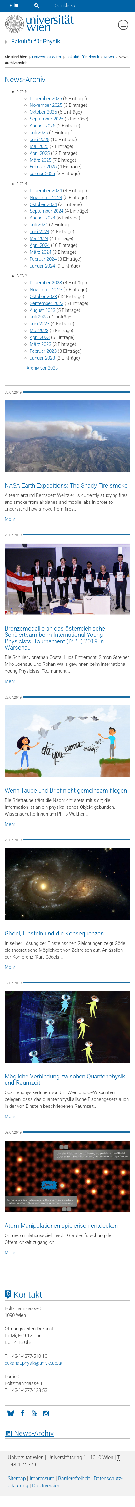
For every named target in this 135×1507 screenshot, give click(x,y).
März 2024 (40, 252)
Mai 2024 (39, 238)
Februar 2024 (43, 259)
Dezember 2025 (46, 98)
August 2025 (42, 126)
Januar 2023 (42, 358)
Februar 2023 (43, 351)
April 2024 (40, 245)
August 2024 (42, 218)
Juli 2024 (39, 225)
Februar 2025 (43, 166)
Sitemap (17, 1478)
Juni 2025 (39, 139)
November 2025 (46, 105)
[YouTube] (34, 1413)
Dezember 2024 (46, 191)
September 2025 (46, 119)
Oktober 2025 (43, 112)
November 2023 (46, 289)
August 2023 (42, 310)
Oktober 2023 (43, 296)
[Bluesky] (11, 1413)
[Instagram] (46, 1413)
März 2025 (40, 160)
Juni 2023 (39, 323)
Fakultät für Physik (35, 41)
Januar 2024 (42, 266)
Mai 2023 (39, 330)
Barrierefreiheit (74, 1478)
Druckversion (46, 1486)
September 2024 (46, 211)
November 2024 (46, 197)
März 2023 (40, 344)
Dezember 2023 (46, 283)
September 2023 (46, 303)
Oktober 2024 (43, 204)
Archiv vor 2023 (42, 368)
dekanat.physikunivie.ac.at (33, 1363)
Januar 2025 (42, 173)
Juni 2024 (39, 231)
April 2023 (40, 337)
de (12, 5)
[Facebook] (22, 1413)
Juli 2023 (39, 317)
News (109, 57)
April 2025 (40, 153)
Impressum (42, 1478)
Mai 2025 (39, 146)
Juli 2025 (39, 132)
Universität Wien (47, 57)
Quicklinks (65, 5)
